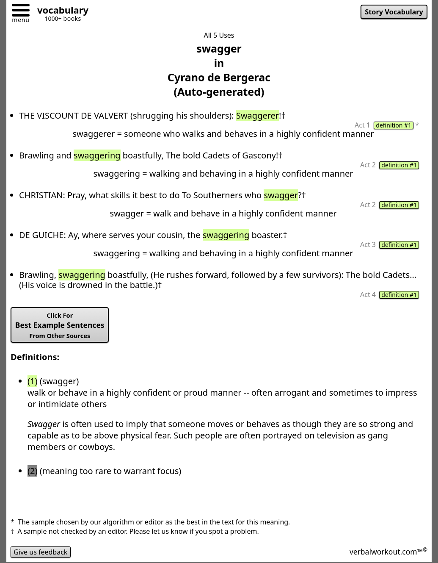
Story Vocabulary (394, 12)
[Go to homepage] (59, 11)
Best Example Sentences (60, 325)
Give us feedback (40, 552)
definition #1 (393, 125)
